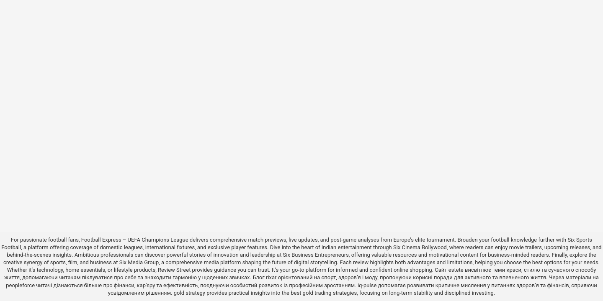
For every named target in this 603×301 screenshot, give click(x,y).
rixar (271, 277)
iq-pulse (367, 285)
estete (456, 270)
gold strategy (189, 293)
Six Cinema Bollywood (420, 247)
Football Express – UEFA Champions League (134, 240)
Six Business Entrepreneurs (316, 255)
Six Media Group (139, 262)
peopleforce (20, 285)
